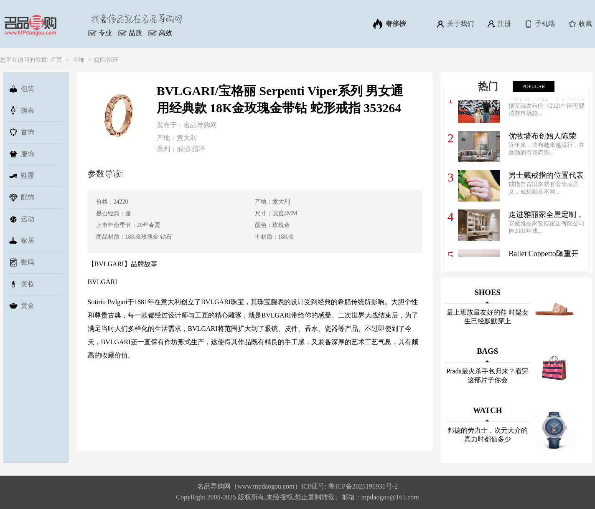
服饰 (21, 154)
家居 (21, 241)
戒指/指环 (105, 60)
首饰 (78, 60)
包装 (21, 89)
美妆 (21, 284)
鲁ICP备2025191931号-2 (363, 486)
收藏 (579, 23)
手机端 (539, 23)
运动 (21, 219)
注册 (498, 23)
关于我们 (455, 23)
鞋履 (21, 175)
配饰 (21, 197)
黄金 (21, 306)
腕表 (21, 110)
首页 (56, 60)
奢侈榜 (389, 23)
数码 (21, 262)
